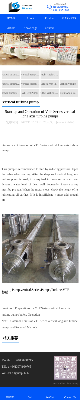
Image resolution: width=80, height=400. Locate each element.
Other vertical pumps (50, 92)
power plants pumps (11, 92)
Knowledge (30, 28)
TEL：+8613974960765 (16, 366)
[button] (4, 58)
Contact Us (70, 393)
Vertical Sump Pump (30, 74)
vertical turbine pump (11, 74)
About (30, 18)
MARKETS (69, 18)
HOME (11, 18)
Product (49, 18)
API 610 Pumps (30, 92)
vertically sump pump (69, 83)
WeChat (50, 393)
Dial (30, 393)
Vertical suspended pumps (30, 83)
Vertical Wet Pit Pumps (50, 83)
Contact (49, 28)
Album (11, 28)
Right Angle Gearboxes (50, 74)
